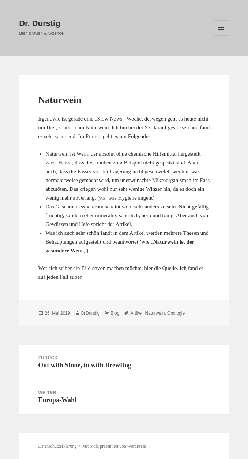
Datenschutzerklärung (57, 446)
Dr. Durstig (39, 23)
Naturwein (155, 313)
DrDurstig (90, 313)
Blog (114, 313)
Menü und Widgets (221, 35)
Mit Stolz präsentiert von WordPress (114, 446)
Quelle (169, 268)
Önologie (176, 313)
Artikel (136, 313)
